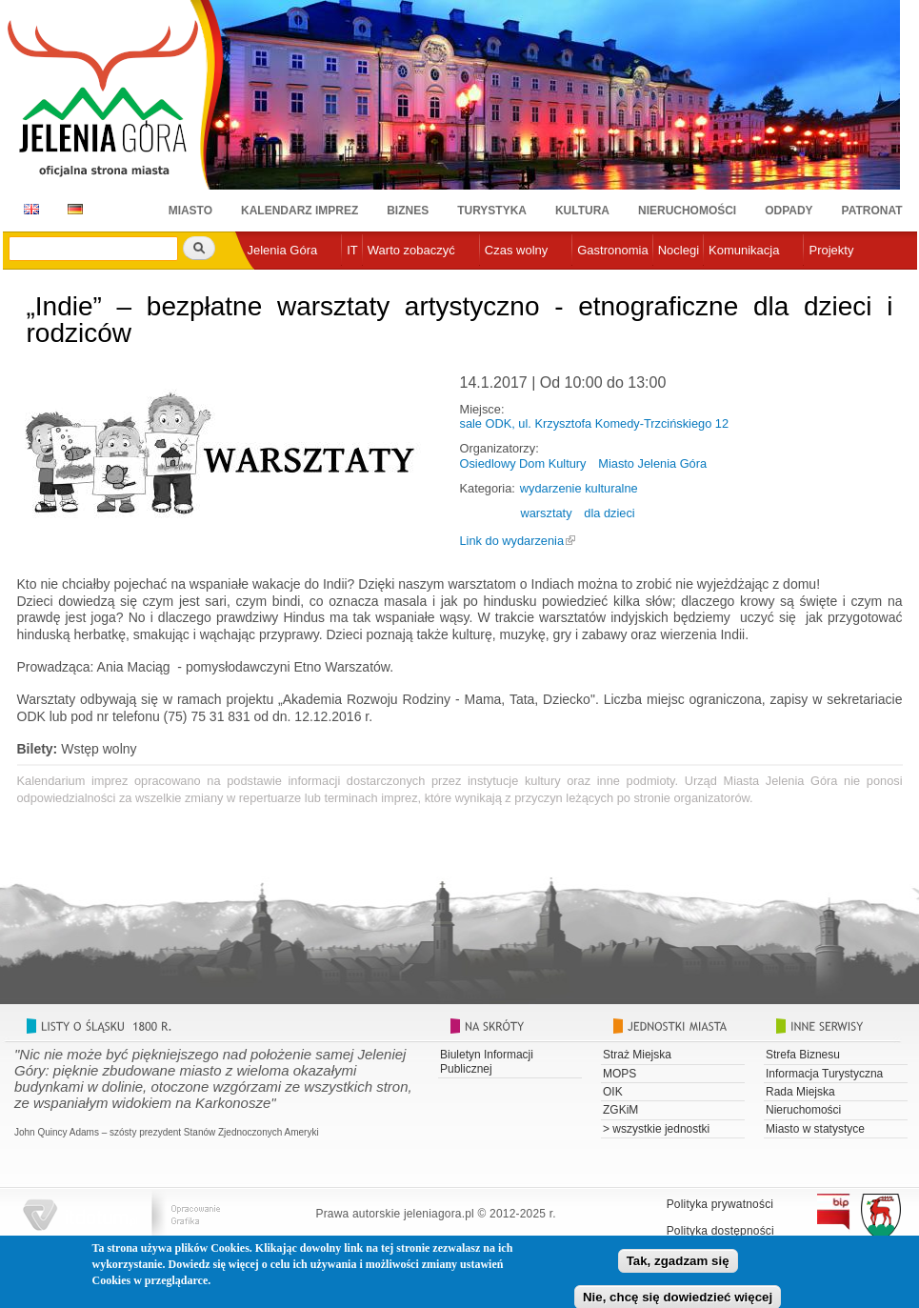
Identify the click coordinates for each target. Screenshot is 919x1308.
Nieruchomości (687, 210)
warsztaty (546, 513)
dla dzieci (609, 513)
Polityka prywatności (720, 1204)
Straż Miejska (637, 1054)
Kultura (582, 210)
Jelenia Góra (283, 250)
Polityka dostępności (720, 1231)
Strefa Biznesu (803, 1054)
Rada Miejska (800, 1091)
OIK (613, 1091)
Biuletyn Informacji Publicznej (486, 1061)
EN (28, 209)
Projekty (831, 250)
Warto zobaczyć (411, 250)
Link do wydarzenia (512, 540)
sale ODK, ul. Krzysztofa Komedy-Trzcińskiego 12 (594, 423)
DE (72, 209)
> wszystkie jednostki (656, 1129)
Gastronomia (612, 250)
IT (352, 250)
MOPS (619, 1073)
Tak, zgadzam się (678, 1267)
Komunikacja (744, 250)
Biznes (408, 210)
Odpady (788, 210)
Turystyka (492, 210)
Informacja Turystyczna (824, 1073)
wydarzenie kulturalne (579, 488)
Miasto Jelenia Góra (652, 463)
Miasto (190, 210)
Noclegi (678, 250)
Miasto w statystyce (815, 1129)
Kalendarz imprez (299, 210)
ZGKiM (620, 1110)
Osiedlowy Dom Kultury (523, 463)
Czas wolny (516, 250)
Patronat (872, 210)
